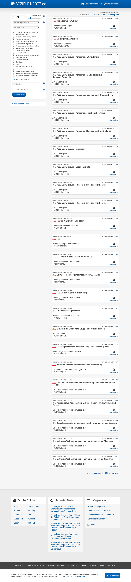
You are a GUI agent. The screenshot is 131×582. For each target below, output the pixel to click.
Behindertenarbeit (22, 34)
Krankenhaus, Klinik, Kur (24, 48)
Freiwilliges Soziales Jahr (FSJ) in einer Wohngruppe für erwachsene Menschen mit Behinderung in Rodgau (65, 526)
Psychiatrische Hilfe (22, 60)
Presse (93, 565)
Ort (117, 15)
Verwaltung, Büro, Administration (27, 73)
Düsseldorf (18, 519)
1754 (116, 272)
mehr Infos (114, 28)
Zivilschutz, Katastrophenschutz (27, 76)
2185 (116, 54)
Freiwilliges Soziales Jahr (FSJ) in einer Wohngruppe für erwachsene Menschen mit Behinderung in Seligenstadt (65, 545)
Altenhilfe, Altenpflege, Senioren (27, 32)
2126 (116, 218)
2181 (116, 128)
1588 (116, 326)
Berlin (16, 507)
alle (15, 79)
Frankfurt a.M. (33, 507)
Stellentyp (111, 15)
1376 (116, 380)
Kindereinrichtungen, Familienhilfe (27, 46)
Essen (16, 523)
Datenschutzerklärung (35, 565)
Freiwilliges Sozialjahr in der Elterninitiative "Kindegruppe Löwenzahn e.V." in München (63, 509)
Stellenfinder (111, 4)
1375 (116, 400)
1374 (116, 420)
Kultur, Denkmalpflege (23, 50)
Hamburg (31, 511)
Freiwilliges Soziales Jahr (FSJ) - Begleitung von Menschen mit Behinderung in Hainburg (65, 536)
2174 (116, 200)
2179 (116, 164)
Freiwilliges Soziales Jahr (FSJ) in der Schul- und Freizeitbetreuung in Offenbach (65, 517)
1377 (116, 362)
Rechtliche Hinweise (56, 565)
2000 (116, 254)
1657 (116, 308)
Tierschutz (19, 69)
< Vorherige (97, 473)
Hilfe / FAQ (19, 565)
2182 (116, 110)
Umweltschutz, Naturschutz (25, 71)
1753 (116, 290)
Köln (29, 515)
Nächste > (115, 473)
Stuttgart (31, 523)
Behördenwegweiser (96, 507)
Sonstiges (19, 62)
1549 (116, 344)
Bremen (17, 511)
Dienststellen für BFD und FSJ (101, 515)
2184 (116, 72)
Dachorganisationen (96, 519)
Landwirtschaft (21, 53)
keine (19, 79)
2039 (116, 236)
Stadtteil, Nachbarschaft (24, 66)
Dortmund (18, 515)
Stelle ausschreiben (91, 4)
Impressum (72, 565)
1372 (116, 456)
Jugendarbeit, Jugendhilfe (25, 44)
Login (93, 524)
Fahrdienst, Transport (23, 39)
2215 (116, 36)
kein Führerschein (22, 89)
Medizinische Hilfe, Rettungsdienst (28, 55)
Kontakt (83, 565)
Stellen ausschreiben (108, 565)
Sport (18, 64)
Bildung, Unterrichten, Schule (26, 37)
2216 (116, 18)
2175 (116, 182)
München (31, 519)
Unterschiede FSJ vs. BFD (99, 511)
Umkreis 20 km (36, 15)
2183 (116, 92)
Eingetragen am (99, 15)
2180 (116, 146)
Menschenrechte (21, 57)
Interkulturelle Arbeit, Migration (26, 41)
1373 (116, 438)
